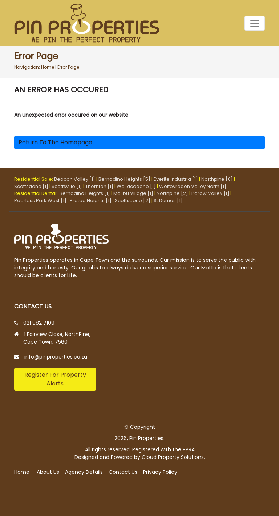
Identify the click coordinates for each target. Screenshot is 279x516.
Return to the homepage (55, 142)
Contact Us (123, 472)
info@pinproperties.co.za (55, 356)
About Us (48, 472)
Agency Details (84, 472)
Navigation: (27, 67)
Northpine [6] (217, 179)
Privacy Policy (160, 472)
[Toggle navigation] (254, 23)
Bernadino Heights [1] (85, 193)
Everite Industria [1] (176, 179)
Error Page (68, 67)
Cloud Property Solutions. (173, 457)
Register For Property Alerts (55, 379)
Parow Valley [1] (210, 193)
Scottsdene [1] (31, 186)
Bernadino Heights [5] (124, 179)
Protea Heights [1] (91, 200)
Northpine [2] (172, 193)
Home (47, 67)
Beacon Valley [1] (74, 179)
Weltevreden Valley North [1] (192, 186)
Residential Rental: (37, 193)
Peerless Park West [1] (40, 200)
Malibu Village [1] (133, 193)
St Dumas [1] (168, 200)
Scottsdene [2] (132, 200)
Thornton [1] (99, 186)
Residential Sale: (34, 179)
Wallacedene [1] (136, 186)
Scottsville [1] (67, 186)
